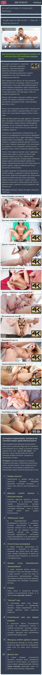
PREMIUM (37, 2)
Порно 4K (34, 20)
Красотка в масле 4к (10, 23)
